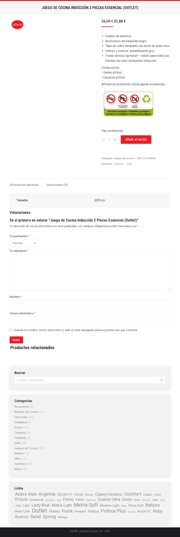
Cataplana (20, 422)
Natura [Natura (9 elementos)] (152, 505)
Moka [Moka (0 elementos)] (124, 506)
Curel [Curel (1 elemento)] (157, 494)
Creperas (20, 432)
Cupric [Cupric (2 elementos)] (147, 494)
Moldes (19, 453)
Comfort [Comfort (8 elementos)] (132, 494)
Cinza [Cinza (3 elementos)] (78, 494)
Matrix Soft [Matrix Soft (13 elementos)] (86, 505)
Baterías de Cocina (26, 412)
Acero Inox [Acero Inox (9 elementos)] (26, 494)
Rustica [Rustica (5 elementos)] (21, 517)
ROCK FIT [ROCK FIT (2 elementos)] (144, 511)
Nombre (16, 297)
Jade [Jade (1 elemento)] (155, 500)
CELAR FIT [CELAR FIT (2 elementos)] (64, 494)
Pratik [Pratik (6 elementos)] (67, 511)
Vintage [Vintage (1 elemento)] (62, 517)
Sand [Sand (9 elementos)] (35, 516)
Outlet (129, 164)
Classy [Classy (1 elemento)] (89, 494)
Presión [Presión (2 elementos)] (80, 511)
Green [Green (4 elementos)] (127, 500)
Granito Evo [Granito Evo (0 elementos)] (91, 500)
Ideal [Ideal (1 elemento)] (137, 500)
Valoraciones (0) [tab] (57, 185)
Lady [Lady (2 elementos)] (26, 505)
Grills (17, 443)
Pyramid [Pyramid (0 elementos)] (131, 512)
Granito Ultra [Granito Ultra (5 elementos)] (109, 499)
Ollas (17, 458)
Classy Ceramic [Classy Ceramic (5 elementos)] (108, 494)
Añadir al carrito (136, 139)
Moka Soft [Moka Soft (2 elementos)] (135, 505)
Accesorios (21, 406)
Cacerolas (20, 417)
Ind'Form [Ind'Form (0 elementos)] (146, 500)
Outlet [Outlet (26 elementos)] (39, 511)
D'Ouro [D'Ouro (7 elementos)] (21, 499)
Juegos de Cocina (123, 158)
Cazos (18, 427)
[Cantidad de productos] (109, 139)
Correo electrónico (23, 313)
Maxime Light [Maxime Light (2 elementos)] (109, 505)
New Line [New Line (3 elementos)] (22, 511)
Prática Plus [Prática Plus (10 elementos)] (113, 511)
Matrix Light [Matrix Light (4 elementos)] (62, 505)
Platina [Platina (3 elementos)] (54, 511)
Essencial (118, 164)
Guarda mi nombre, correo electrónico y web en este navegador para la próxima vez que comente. (76, 330)
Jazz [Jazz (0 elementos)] (162, 500)
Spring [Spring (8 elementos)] (49, 517)
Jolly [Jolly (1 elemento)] (18, 505)
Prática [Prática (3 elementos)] (93, 511)
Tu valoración (19, 251)
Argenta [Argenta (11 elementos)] (47, 494)
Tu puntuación (20, 236)
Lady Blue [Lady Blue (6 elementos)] (41, 505)
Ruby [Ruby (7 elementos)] (157, 511)
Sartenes (20, 464)
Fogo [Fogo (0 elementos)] (59, 500)
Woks (18, 469)
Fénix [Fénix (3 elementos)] (79, 500)
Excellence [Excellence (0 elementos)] (50, 500)
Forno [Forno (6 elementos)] (68, 499)
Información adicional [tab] (24, 185)
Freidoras (20, 438)
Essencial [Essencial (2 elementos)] (36, 500)
